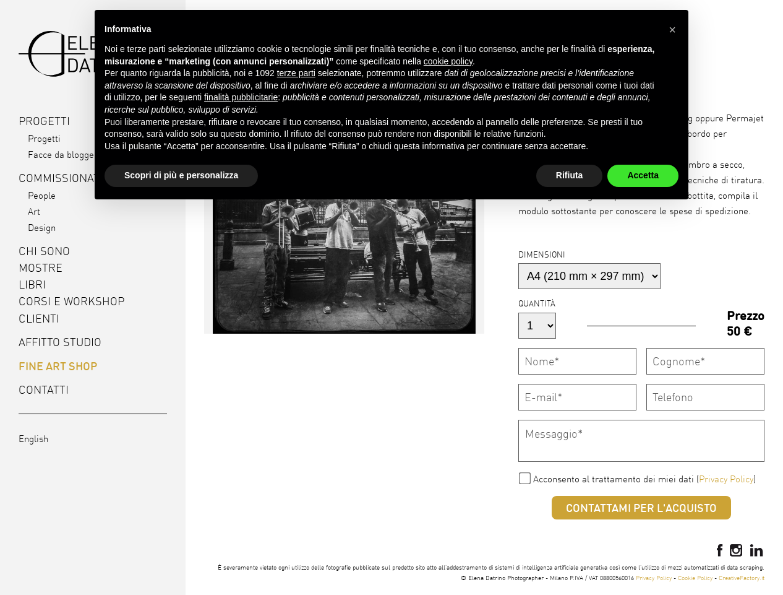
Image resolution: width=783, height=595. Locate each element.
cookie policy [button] (448, 61)
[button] (672, 30)
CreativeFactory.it (741, 577)
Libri (32, 284)
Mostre (40, 268)
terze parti (296, 73)
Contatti (44, 390)
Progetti (44, 138)
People (42, 195)
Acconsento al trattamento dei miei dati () (644, 479)
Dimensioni (541, 254)
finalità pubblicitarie (241, 97)
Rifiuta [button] (569, 175)
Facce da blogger (63, 154)
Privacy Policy (726, 479)
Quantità (536, 303)
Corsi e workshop (71, 301)
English (33, 439)
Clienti (39, 318)
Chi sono (44, 251)
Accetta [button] (643, 175)
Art (34, 211)
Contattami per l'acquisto (641, 507)
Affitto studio (60, 342)
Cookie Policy (695, 577)
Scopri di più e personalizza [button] (181, 175)
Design (42, 227)
